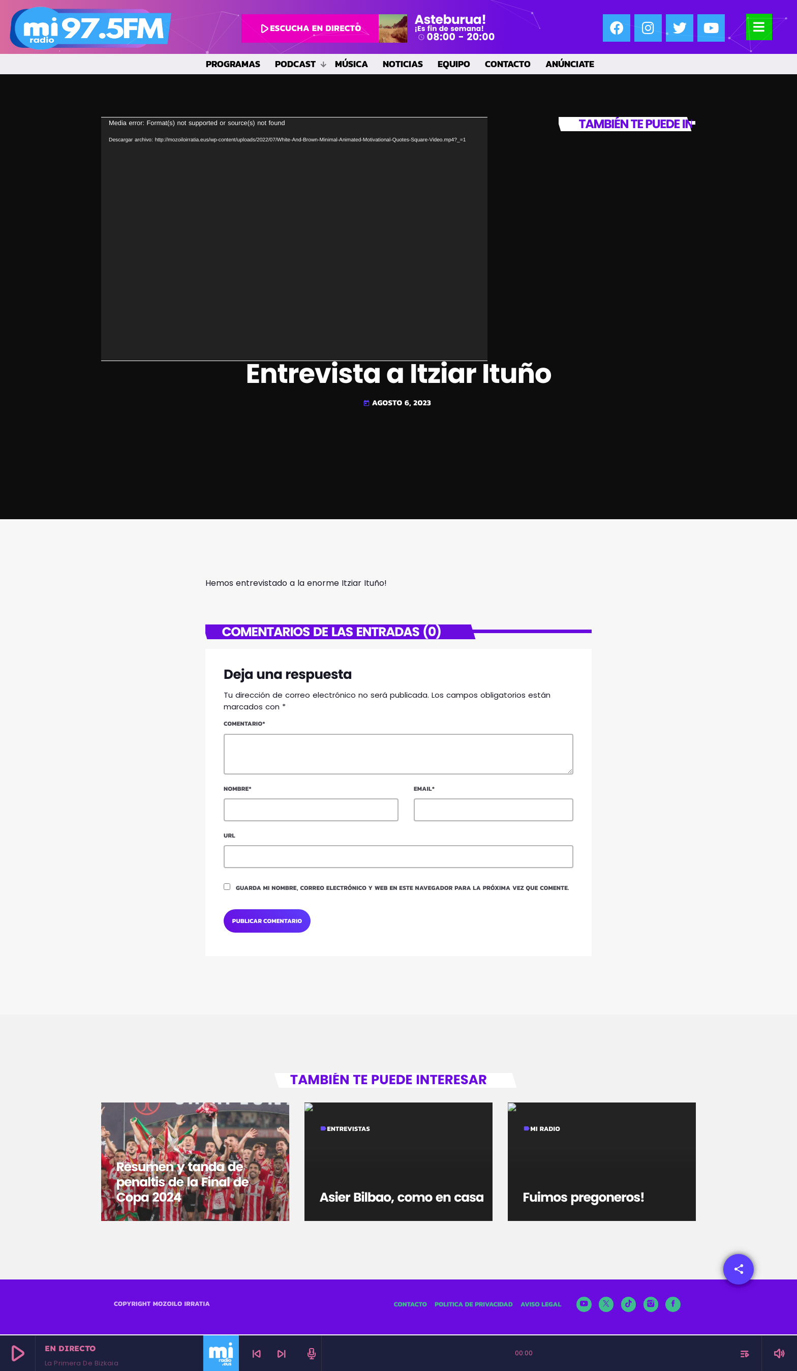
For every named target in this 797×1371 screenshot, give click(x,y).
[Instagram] (651, 1305)
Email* (424, 788)
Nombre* (238, 788)
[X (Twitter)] (606, 1305)
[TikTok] (628, 1305)
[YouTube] (584, 1305)
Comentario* (244, 723)
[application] (294, 239)
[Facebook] (673, 1305)
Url (229, 835)
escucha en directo (309, 28)
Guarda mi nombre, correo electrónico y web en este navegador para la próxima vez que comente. (402, 887)
